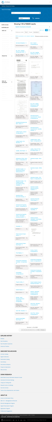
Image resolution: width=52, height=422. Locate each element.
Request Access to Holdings (7, 385)
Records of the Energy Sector (7, 45)
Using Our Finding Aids (6, 382)
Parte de (4, 30)
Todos (3, 32)
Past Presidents (4, 341)
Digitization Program (5, 408)
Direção (30, 32)
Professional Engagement (6, 411)
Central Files (4, 39)
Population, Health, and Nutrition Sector (7, 62)
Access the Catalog (10, 6)
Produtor (4, 56)
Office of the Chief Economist (7, 76)
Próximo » (43, 330)
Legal (2, 415)
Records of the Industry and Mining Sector (7, 49)
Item (2, 88)
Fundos (3, 92)
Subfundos (3, 94)
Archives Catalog (4, 354)
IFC (18, 420)
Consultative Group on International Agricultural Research (7, 66)
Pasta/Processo (4, 86)
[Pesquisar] (40, 13)
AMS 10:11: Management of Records (9, 400)
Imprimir (42, 30)
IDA (16, 420)
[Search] (26, 13)
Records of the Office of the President (7, 36)
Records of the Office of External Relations (7, 34)
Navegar (24, 18)
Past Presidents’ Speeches (6, 343)
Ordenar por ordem (19, 32)
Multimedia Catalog (5, 359)
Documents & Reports (5, 364)
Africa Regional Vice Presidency (7, 60)
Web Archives (4, 369)
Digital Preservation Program (7, 406)
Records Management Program (8, 403)
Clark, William (4, 68)
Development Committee (6, 72)
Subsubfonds (4, 99)
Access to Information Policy (7, 398)
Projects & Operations (5, 367)
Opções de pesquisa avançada (23, 27)
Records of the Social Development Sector (7, 53)
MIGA (21, 420)
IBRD (13, 420)
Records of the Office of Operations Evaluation (7, 41)
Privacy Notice (7, 415)
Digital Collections (5, 356)
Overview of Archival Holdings (7, 380)
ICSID (24, 420)
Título (26, 32)
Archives (7, 2)
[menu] (50, 2)
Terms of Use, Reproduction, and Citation (10, 390)
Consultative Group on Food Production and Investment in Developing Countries (7, 64)
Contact (33, 415)
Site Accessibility (15, 415)
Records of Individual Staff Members (7, 51)
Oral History (3, 362)
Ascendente (36, 32)
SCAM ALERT (3, 416)
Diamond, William (5, 78)
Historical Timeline (5, 346)
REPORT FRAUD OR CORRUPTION (13, 416)
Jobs (29, 415)
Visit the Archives (4, 387)
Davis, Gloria (4, 74)
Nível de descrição (4, 82)
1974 (38, 330)
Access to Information (23, 415)
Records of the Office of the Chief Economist (7, 47)
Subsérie (3, 97)
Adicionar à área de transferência (26, 45)
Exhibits (2, 338)
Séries (2, 90)
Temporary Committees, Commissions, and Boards (7, 70)
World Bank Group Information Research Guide (11, 377)
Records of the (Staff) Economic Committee (7, 43)
